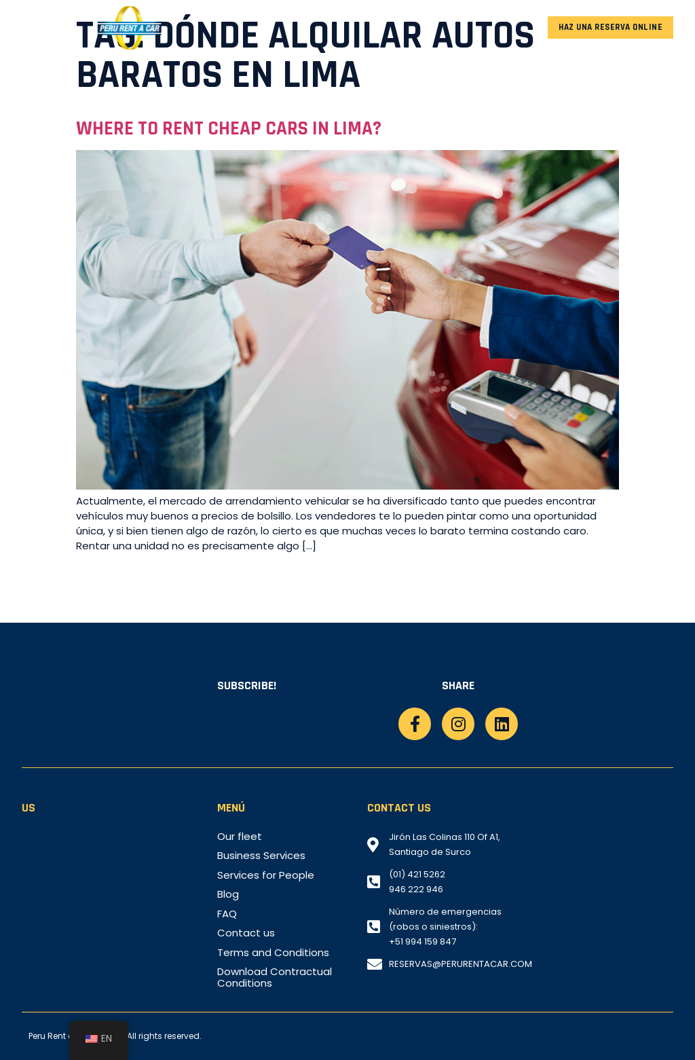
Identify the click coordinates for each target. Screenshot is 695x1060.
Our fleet (239, 836)
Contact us (246, 933)
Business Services (261, 855)
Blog (228, 894)
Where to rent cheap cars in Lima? (228, 128)
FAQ (227, 914)
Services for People (265, 875)
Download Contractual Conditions (274, 977)
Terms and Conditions (273, 953)
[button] (33, 27)
